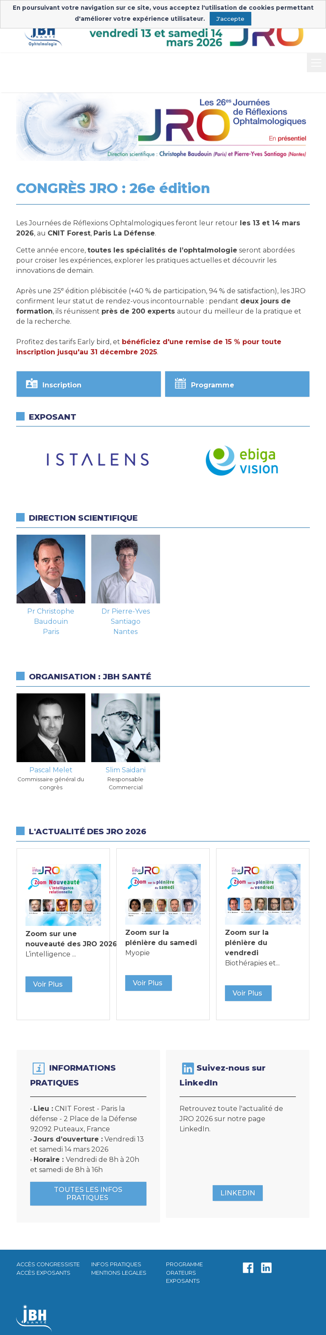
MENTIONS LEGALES (118, 1273)
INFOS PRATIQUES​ (116, 1264)
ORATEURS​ (181, 1273)
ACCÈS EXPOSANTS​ (43, 1273)
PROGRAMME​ (184, 1264)
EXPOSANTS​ (183, 1281)
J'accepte (230, 18)
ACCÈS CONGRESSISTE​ (48, 1264)
